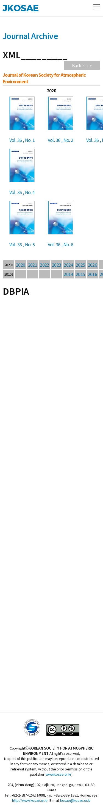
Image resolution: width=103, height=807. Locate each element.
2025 (80, 264)
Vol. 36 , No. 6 (60, 244)
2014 (68, 274)
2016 (92, 274)
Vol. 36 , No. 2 (60, 140)
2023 (56, 264)
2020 (20, 264)
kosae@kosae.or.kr (75, 800)
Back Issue (82, 65)
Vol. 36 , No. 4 (22, 192)
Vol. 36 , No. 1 (22, 140)
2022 (44, 264)
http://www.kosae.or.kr (30, 800)
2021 (32, 264)
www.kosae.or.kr (59, 774)
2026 (92, 264)
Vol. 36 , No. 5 (22, 244)
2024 (68, 264)
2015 (80, 274)
